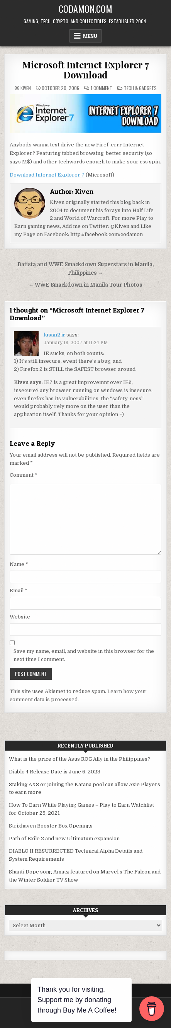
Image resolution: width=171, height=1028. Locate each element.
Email (18, 590)
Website (20, 617)
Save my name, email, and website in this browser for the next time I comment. (84, 655)
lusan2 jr (54, 335)
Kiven (25, 88)
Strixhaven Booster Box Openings (51, 826)
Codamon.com (85, 8)
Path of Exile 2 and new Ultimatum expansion (64, 838)
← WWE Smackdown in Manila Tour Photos (86, 285)
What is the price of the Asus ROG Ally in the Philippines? (79, 759)
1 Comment (101, 88)
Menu (90, 36)
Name (19, 564)
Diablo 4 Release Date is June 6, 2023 (54, 772)
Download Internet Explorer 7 (47, 175)
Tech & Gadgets (140, 88)
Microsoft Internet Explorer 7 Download (85, 69)
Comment (23, 475)
